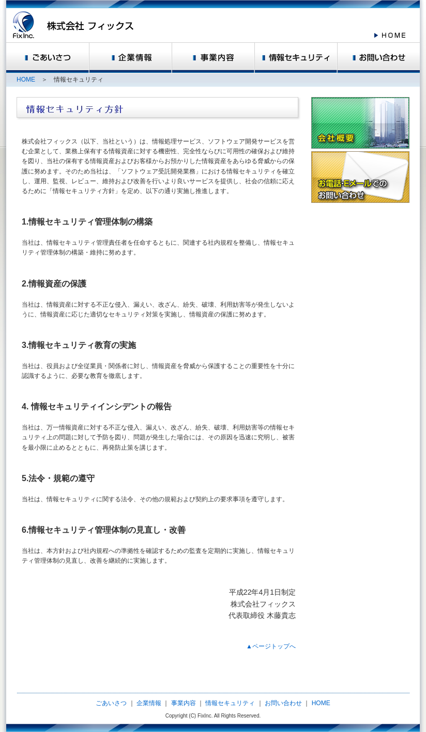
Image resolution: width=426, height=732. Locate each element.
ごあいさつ (112, 703)
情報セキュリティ (230, 703)
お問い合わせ (283, 703)
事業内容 (183, 703)
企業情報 (148, 703)
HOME (26, 79)
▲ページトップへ (271, 646)
